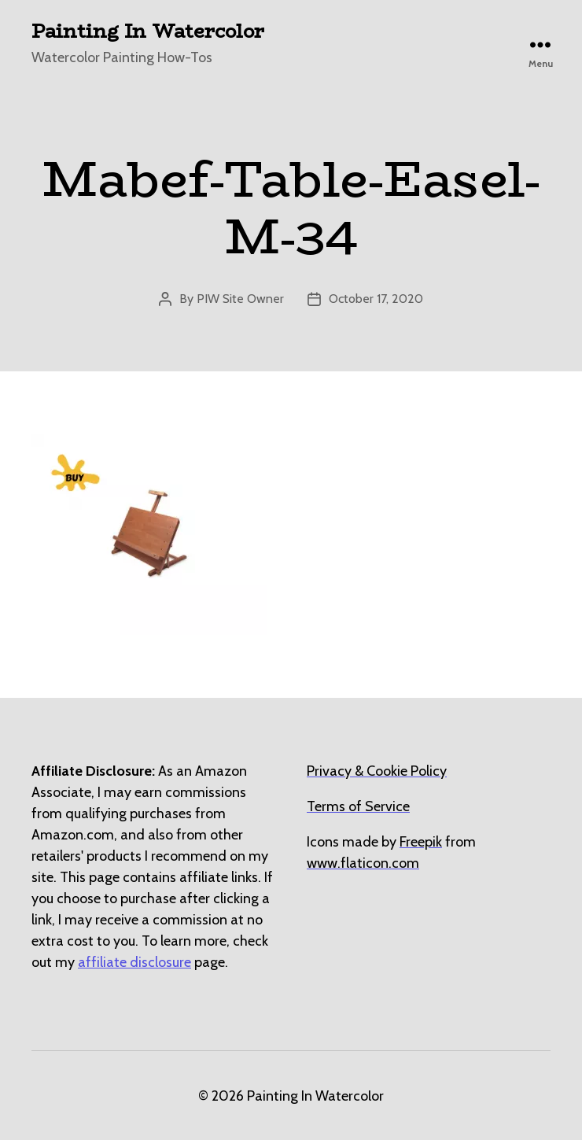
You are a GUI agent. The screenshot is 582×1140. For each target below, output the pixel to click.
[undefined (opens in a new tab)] (421, 841)
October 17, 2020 (376, 298)
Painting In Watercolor (147, 31)
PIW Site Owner (240, 298)
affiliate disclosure (134, 962)
